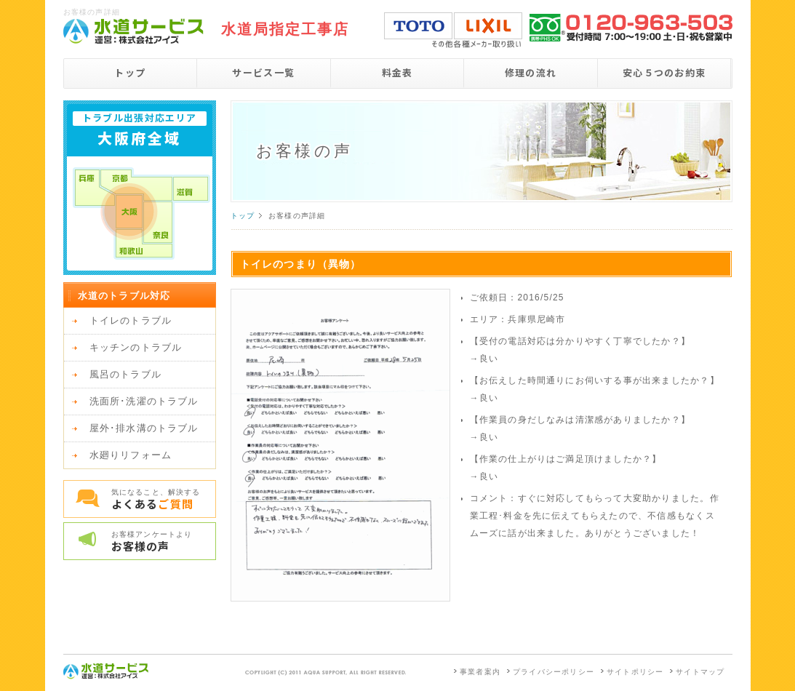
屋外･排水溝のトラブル (144, 428)
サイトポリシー (635, 672)
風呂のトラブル (125, 374)
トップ (129, 72)
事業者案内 (480, 672)
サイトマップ (700, 672)
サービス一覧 (263, 72)
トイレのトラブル (130, 320)
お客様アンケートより (163, 542)
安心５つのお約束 (664, 72)
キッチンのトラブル (136, 347)
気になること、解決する (163, 499)
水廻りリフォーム (130, 455)
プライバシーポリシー (553, 672)
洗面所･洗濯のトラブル (144, 401)
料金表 (397, 72)
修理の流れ (531, 72)
